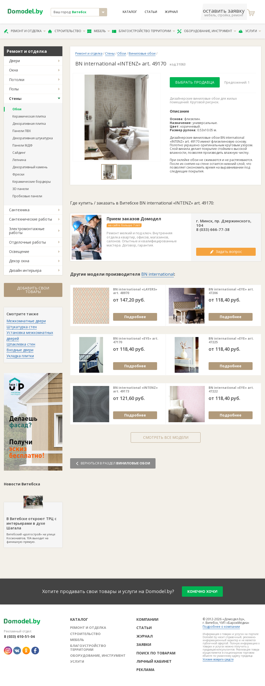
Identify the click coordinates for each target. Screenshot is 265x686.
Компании (147, 619)
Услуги (249, 31)
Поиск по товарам (155, 653)
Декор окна (19, 260)
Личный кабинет (154, 661)
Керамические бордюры (31, 181)
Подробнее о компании (221, 626)
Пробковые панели (27, 196)
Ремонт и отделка (25, 31)
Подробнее (135, 316)
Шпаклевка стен (20, 344)
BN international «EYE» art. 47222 (231, 389)
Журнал (171, 12)
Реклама (145, 670)
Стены (15, 98)
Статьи (151, 12)
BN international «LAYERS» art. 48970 (135, 291)
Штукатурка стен (21, 326)
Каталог (130, 12)
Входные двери (19, 349)
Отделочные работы (27, 242)
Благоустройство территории (143, 31)
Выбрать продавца (194, 82)
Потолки (16, 79)
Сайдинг (19, 152)
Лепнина (19, 160)
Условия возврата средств (218, 659)
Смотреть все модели (165, 437)
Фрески (18, 174)
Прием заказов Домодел (134, 219)
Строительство (66, 31)
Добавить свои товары (33, 290)
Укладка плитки (20, 355)
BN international (157, 274)
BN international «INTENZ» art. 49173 (135, 389)
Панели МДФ (22, 145)
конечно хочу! (202, 591)
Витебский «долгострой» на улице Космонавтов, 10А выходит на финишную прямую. (33, 523)
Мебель (98, 31)
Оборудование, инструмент (206, 31)
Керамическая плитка (29, 116)
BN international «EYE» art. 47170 (135, 340)
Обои (16, 109)
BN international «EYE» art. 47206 (231, 291)
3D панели (20, 189)
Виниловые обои (142, 53)
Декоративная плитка (29, 123)
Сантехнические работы (30, 219)
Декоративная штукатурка (32, 138)
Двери (14, 60)
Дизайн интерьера (25, 270)
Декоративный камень (30, 167)
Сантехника (19, 209)
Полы (14, 88)
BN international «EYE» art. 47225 (231, 340)
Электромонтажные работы (27, 230)
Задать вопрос (226, 251)
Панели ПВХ (21, 131)
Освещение (19, 251)
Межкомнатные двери (26, 320)
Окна (13, 70)
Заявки (143, 644)
